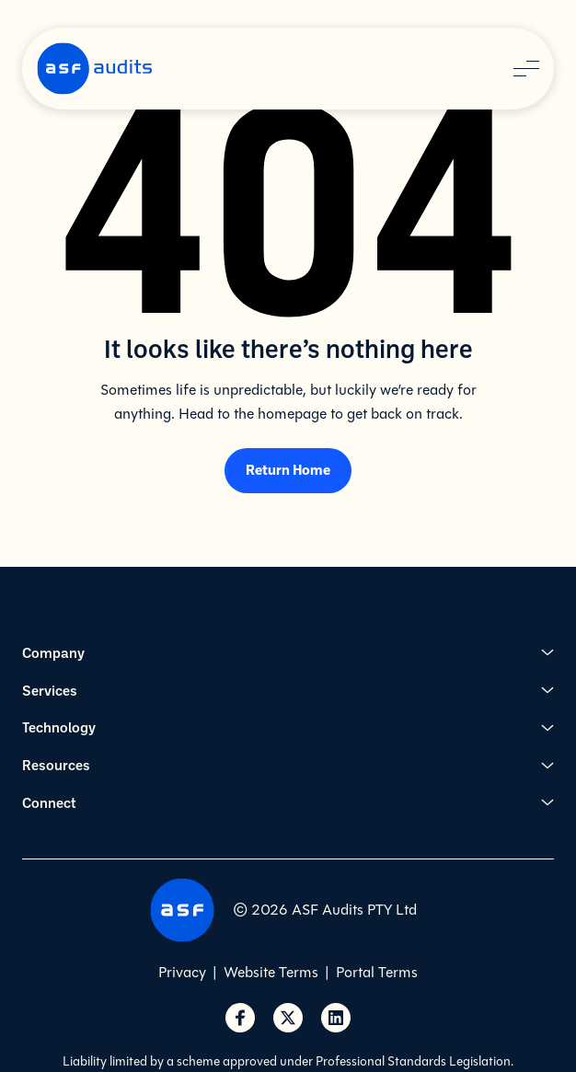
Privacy (182, 972)
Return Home (288, 469)
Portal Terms (377, 972)
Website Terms (271, 972)
